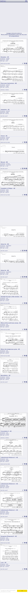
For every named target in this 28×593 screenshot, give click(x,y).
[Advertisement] (14, 15)
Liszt (7, 432)
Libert (7, 190)
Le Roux (8, 163)
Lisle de (7, 377)
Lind (7, 298)
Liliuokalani (8, 245)
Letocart (8, 84)
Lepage (7, 58)
